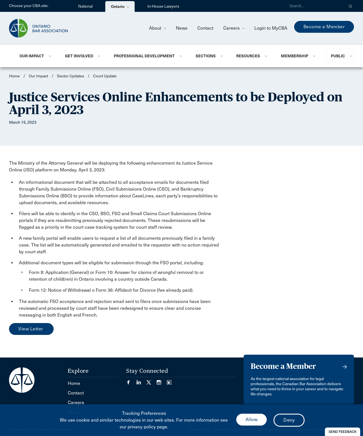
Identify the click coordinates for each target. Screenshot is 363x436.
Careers (233, 28)
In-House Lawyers (163, 6)
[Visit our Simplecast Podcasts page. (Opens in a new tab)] (169, 380)
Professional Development (144, 55)
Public (338, 55)
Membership (294, 55)
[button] (350, 5)
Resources (248, 55)
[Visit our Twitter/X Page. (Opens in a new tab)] (151, 380)
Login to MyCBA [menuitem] (270, 28)
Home (14, 76)
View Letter (31, 329)
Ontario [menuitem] (120, 6)
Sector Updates (70, 76)
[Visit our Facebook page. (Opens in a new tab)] (131, 380)
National (85, 6)
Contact (205, 28)
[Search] (314, 5)
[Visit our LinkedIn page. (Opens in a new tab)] (141, 380)
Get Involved (79, 55)
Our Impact (31, 55)
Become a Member (324, 26)
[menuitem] (35, 56)
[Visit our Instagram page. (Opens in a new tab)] (162, 380)
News (181, 28)
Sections (206, 55)
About (157, 28)
